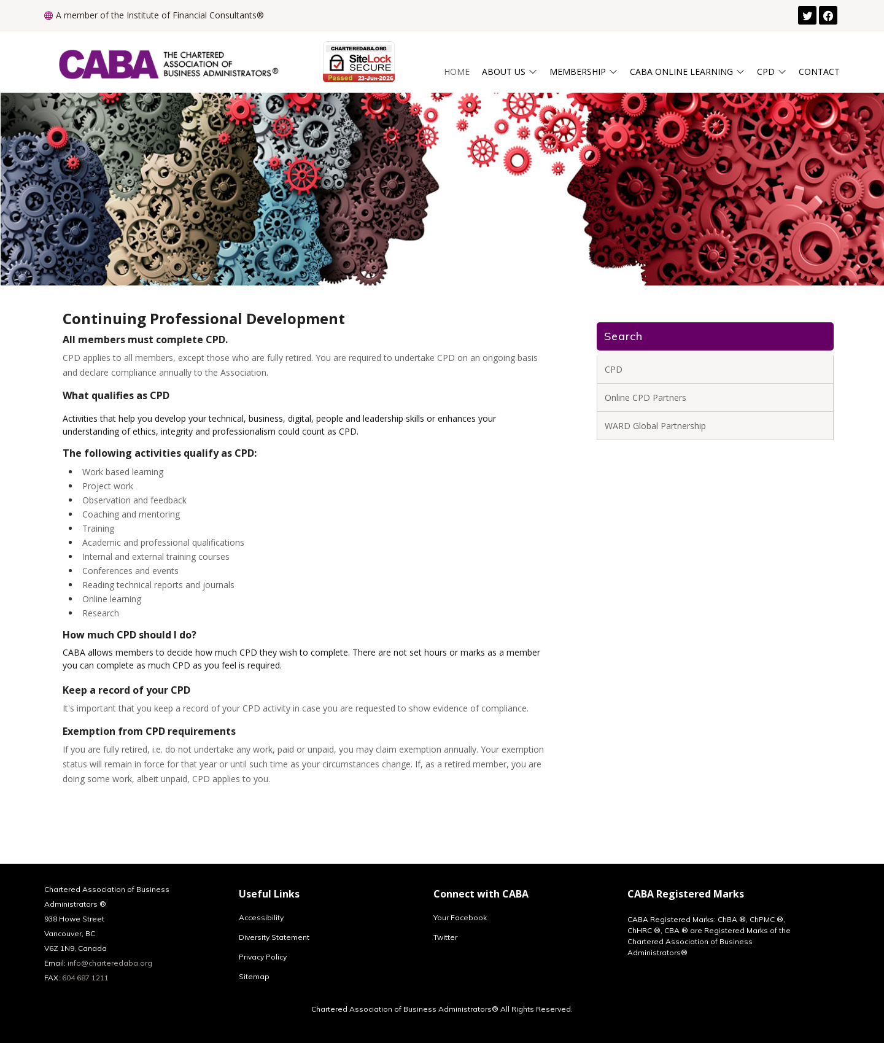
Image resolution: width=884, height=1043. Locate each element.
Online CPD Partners (645, 397)
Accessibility (261, 917)
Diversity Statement (274, 937)
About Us (509, 71)
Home (457, 71)
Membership (583, 71)
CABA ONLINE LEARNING (687, 71)
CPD (771, 71)
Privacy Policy (263, 957)
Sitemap (254, 976)
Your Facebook (460, 917)
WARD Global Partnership (655, 426)
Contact (819, 71)
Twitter (445, 937)
